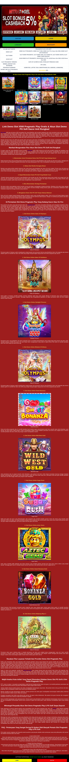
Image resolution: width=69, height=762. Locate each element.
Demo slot (3, 132)
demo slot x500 (27, 670)
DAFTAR (18, 38)
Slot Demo (38, 757)
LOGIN (51, 38)
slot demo (29, 150)
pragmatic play (31, 204)
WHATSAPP (51, 45)
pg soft (54, 708)
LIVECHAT (18, 45)
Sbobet (31, 757)
